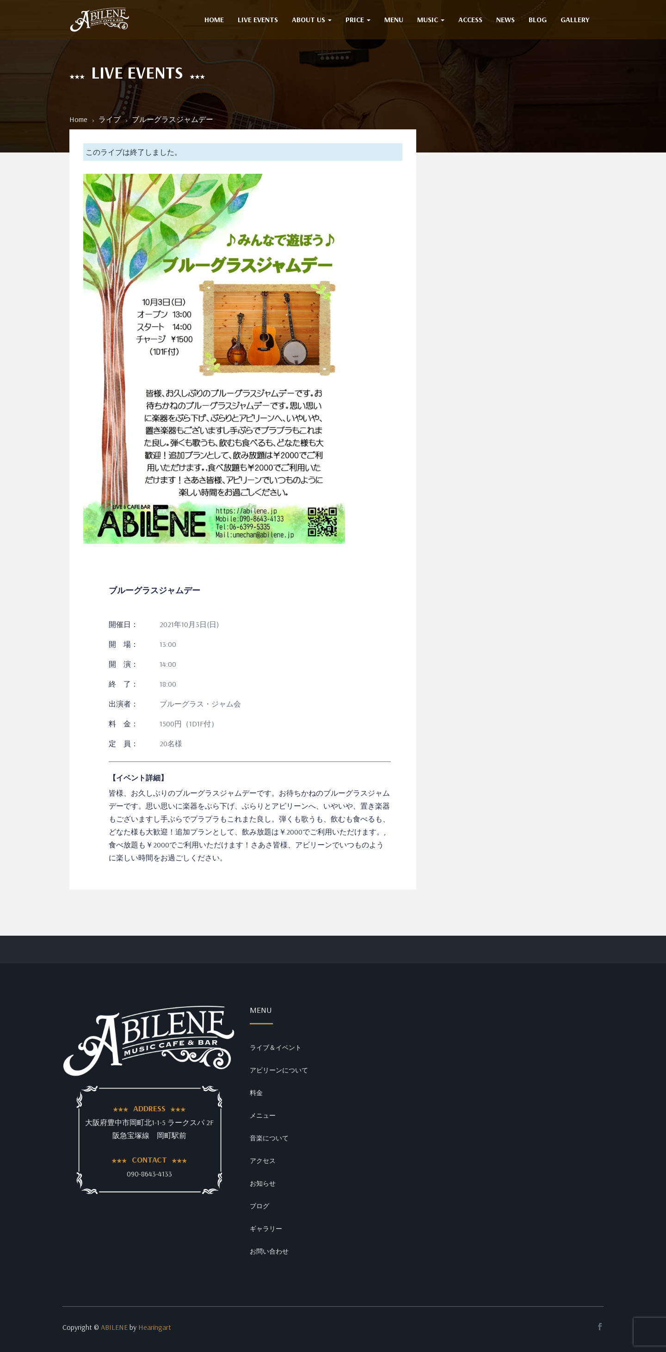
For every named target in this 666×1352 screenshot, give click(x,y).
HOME (214, 19)
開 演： (123, 664)
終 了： (123, 683)
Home (78, 119)
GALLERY (575, 19)
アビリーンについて (279, 1070)
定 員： (123, 743)
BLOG (538, 19)
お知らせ (263, 1183)
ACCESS (470, 19)
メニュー (263, 1115)
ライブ (110, 119)
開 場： (123, 644)
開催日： (123, 624)
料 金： (123, 723)
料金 (256, 1093)
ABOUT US (312, 19)
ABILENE (114, 1327)
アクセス (263, 1161)
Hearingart (154, 1327)
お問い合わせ (269, 1251)
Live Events (258, 19)
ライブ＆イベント (276, 1047)
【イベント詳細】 (138, 777)
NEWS (505, 19)
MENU (393, 19)
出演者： (123, 703)
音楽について (269, 1138)
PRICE (357, 19)
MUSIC (430, 19)
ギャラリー (266, 1228)
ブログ (259, 1206)
